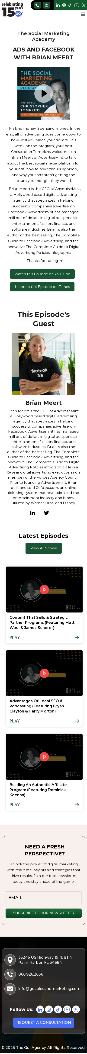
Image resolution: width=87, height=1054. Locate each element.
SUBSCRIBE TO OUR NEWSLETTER (43, 913)
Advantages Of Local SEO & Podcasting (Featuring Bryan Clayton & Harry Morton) (37, 706)
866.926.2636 (37, 5)
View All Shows (44, 548)
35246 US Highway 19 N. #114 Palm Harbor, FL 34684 (38, 960)
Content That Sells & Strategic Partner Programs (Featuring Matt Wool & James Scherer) (42, 622)
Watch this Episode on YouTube (42, 274)
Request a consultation (43, 1023)
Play (15, 637)
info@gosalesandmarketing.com (46, 5)
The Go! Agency (31, 1048)
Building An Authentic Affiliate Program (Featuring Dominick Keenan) (38, 790)
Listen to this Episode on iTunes (42, 286)
